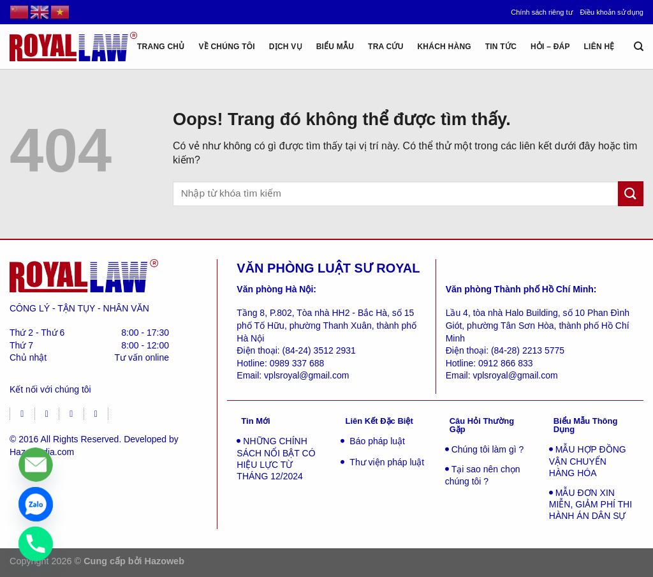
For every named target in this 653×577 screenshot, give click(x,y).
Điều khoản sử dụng (611, 12)
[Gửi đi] (630, 193)
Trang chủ (161, 46)
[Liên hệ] (35, 464)
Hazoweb (164, 561)
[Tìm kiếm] (638, 46)
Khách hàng (444, 46)
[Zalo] (35, 504)
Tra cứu (386, 46)
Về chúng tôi (226, 46)
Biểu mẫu (335, 46)
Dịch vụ (285, 46)
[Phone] (35, 544)
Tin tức (501, 46)
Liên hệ (599, 46)
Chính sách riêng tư (541, 12)
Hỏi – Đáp (550, 46)
